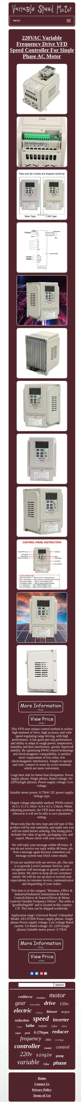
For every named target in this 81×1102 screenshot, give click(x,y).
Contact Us (41, 1084)
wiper (18, 1033)
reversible (35, 1004)
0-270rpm (41, 1032)
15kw (46, 1064)
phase (59, 1063)
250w (64, 1026)
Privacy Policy (42, 1089)
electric (23, 1010)
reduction (22, 1020)
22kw (54, 1026)
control (62, 1047)
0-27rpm (59, 1040)
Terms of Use (42, 1095)
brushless (41, 998)
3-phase (39, 1012)
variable (28, 1062)
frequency (30, 1038)
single (44, 1055)
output (42, 1026)
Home (42, 1078)
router (48, 1048)
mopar (65, 1012)
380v (48, 1039)
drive (50, 1003)
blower (52, 1011)
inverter (61, 1019)
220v (26, 1054)
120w (64, 1003)
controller (27, 1046)
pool (27, 1032)
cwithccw (25, 997)
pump (60, 1056)
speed (41, 1018)
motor (57, 995)
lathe (30, 1025)
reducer (60, 1031)
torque (19, 1027)
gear (20, 1003)
